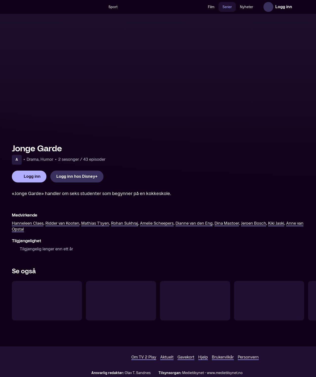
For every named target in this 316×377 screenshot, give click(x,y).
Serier (227, 7)
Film (211, 7)
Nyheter (246, 7)
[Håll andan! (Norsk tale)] (121, 300)
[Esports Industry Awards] (47, 300)
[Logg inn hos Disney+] (76, 176)
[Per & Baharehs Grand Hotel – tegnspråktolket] (195, 300)
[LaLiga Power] (269, 300)
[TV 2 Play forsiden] (49, 7)
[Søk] (99, 7)
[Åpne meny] (299, 7)
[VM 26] (163, 7)
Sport (113, 7)
